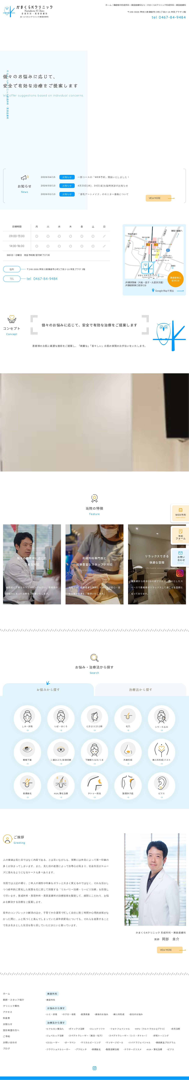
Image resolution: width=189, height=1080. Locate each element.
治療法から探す (141, 689)
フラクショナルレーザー (58, 1049)
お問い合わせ (10, 1042)
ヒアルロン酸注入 (55, 1028)
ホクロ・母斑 (69, 1014)
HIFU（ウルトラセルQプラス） (150, 1028)
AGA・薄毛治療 (154, 1049)
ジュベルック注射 (55, 1035)
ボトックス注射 (76, 1028)
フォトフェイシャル (120, 1028)
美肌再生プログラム (166, 1042)
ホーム (7, 25)
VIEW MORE (154, 198)
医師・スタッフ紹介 (29, 25)
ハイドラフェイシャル (140, 1042)
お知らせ (7, 1024)
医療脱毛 (96, 1049)
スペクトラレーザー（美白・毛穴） (86, 1035)
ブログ (6, 1048)
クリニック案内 (11, 1005)
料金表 (143, 25)
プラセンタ (81, 1049)
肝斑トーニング (161, 1035)
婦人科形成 (119, 1014)
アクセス (7, 1012)
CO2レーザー (53, 1042)
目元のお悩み (136, 1014)
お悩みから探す (48, 689)
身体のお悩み (101, 1014)
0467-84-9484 (42, 278)
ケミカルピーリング (91, 1042)
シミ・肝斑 (51, 1014)
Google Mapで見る (162, 290)
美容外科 (77, 25)
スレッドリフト (97, 1028)
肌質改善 (85, 1014)
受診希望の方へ (162, 25)
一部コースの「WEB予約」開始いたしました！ (105, 177)
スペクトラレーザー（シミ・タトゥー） (128, 1035)
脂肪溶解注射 (112, 1049)
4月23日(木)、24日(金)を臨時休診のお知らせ (105, 185)
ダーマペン (70, 1042)
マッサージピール (114, 1042)
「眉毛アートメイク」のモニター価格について (105, 194)
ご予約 (6, 1036)
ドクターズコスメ (133, 1049)
